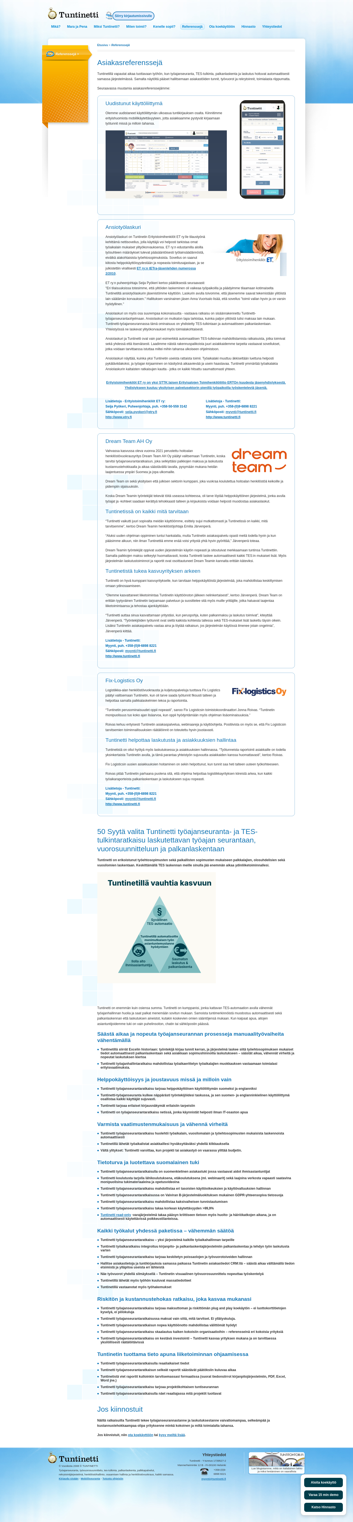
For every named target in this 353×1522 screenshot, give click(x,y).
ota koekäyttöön (140, 1435)
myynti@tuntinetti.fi (241, 412)
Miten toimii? (136, 27)
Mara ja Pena (77, 27)
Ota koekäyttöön (222, 27)
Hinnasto (248, 27)
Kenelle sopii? (164, 27)
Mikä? (56, 27)
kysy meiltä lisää (172, 1435)
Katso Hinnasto (324, 1507)
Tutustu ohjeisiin (112, 1478)
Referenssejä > (67, 54)
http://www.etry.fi (119, 417)
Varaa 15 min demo (323, 1495)
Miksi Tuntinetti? (107, 27)
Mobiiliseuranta (90, 1478)
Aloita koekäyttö (323, 1482)
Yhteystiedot (272, 27)
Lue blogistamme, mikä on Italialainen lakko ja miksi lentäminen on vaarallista (277, 1470)
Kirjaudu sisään (68, 1478)
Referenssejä (192, 27)
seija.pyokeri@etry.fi (141, 412)
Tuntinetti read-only (116, 1215)
